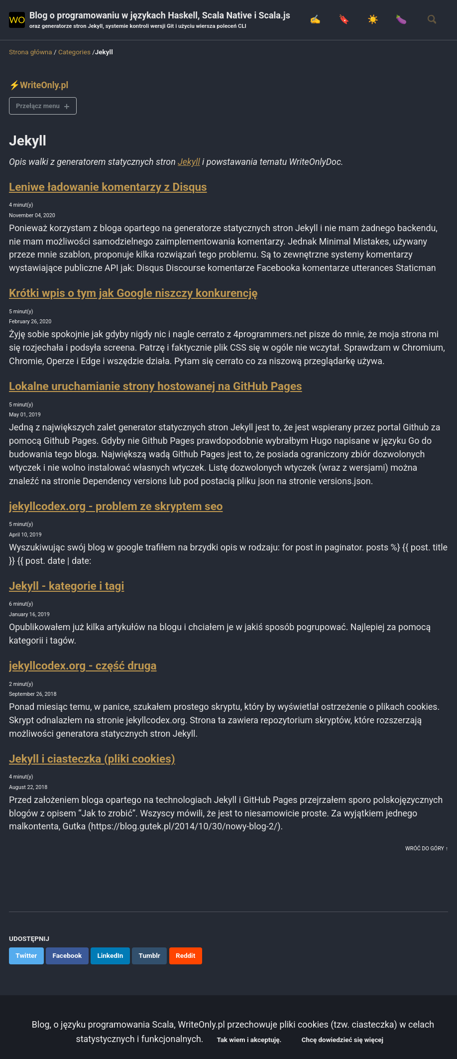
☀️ (371, 19)
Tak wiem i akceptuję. (249, 1040)
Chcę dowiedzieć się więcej (343, 1040)
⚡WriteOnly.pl (39, 85)
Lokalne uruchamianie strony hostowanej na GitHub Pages (155, 387)
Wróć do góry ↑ (426, 851)
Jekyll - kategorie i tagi (66, 587)
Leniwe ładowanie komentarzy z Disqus (108, 186)
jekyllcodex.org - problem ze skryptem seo (116, 507)
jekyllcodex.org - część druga (83, 667)
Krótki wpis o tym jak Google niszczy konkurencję (133, 293)
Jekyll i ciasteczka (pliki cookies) (92, 760)
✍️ (314, 19)
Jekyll (190, 162)
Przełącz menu (38, 106)
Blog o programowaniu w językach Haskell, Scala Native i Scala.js (160, 20)
